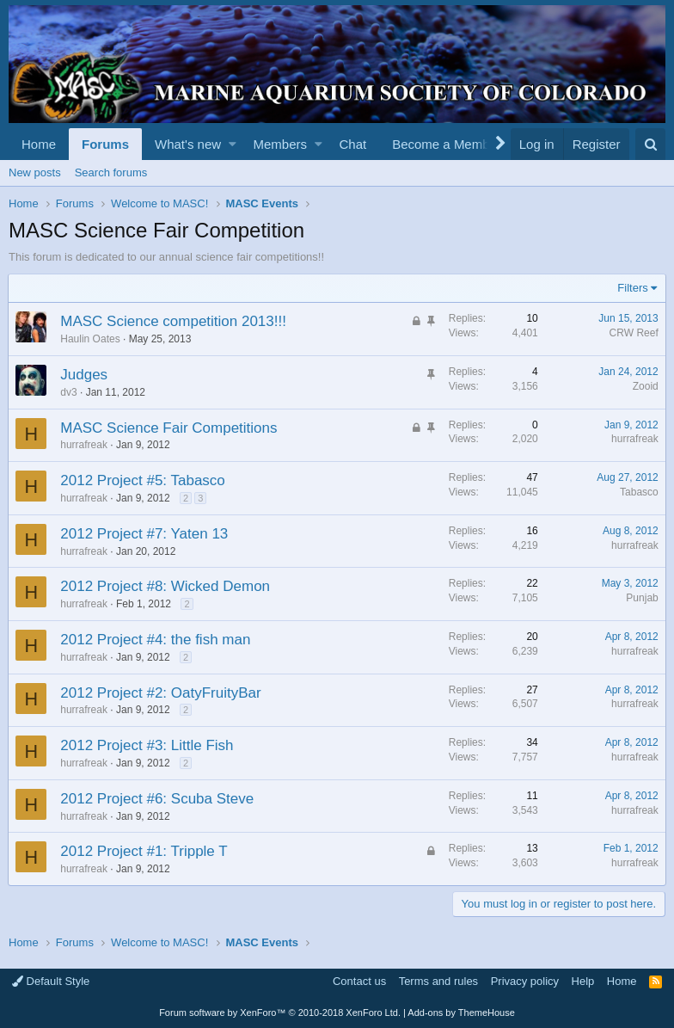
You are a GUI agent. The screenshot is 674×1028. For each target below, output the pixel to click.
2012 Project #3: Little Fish (147, 745)
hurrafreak (84, 445)
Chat (352, 144)
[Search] (650, 144)
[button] (232, 144)
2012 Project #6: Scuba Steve (157, 799)
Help (583, 981)
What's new (188, 144)
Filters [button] (632, 287)
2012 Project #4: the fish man (156, 639)
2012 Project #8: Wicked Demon (166, 586)
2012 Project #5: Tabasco (143, 480)
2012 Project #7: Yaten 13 (145, 534)
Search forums (111, 172)
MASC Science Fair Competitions (169, 428)
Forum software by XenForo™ (280, 1012)
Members (281, 144)
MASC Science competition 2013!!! (174, 321)
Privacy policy (525, 981)
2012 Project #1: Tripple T (144, 851)
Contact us (359, 981)
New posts (35, 172)
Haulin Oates (90, 339)
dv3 (69, 392)
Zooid (645, 386)
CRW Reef (633, 333)
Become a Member (446, 144)
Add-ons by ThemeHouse (461, 1012)
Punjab (642, 598)
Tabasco (638, 492)
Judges (84, 374)
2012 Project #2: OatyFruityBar (161, 693)
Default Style (50, 981)
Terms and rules (438, 981)
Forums (105, 144)
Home (38, 144)
